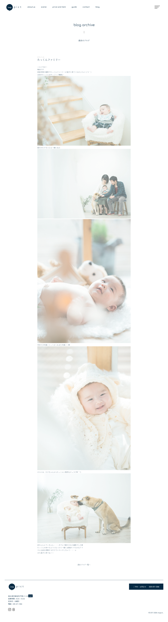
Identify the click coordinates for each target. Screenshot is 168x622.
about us (31, 7)
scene (44, 7)
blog (97, 7)
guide (74, 7)
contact (86, 7)
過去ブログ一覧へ (84, 564)
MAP (30, 596)
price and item (59, 7)
